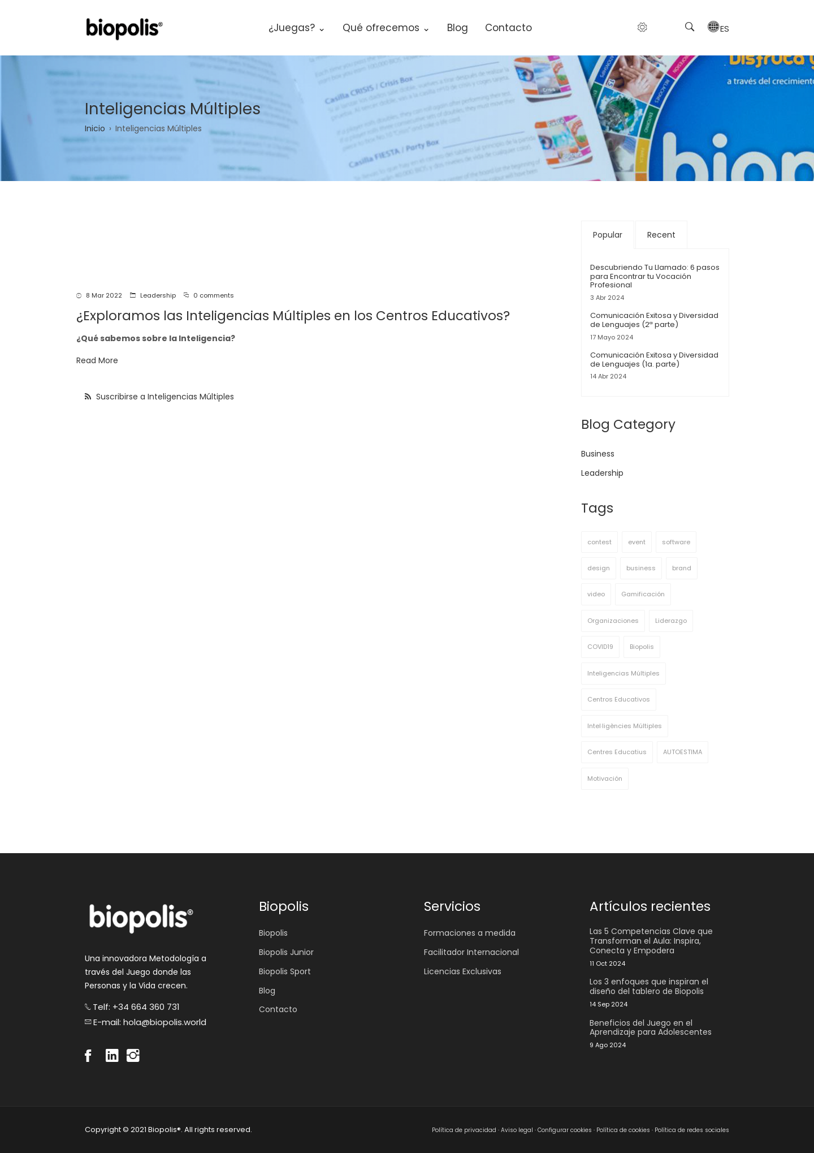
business (641, 568)
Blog (457, 28)
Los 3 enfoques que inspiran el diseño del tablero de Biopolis (649, 986)
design (598, 568)
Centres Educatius (617, 751)
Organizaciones (613, 620)
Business (597, 453)
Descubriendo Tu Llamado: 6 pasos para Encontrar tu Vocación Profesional (655, 276)
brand (681, 568)
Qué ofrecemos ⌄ (386, 28)
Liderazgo (671, 620)
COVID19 (600, 646)
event (637, 542)
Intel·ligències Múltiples (624, 725)
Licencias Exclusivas (462, 971)
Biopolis (642, 646)
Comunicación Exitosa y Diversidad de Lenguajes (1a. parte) (654, 359)
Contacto (508, 28)
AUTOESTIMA (682, 751)
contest (599, 542)
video (596, 594)
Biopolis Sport (285, 971)
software (676, 542)
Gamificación (643, 594)
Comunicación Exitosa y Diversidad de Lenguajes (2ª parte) (654, 320)
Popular (607, 234)
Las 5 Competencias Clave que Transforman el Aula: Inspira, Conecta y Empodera (651, 941)
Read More (97, 360)
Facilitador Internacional (471, 952)
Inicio (95, 128)
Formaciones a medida (470, 933)
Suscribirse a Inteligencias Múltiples (164, 396)
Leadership (158, 295)
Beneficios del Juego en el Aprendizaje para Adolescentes (651, 1028)
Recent (661, 234)
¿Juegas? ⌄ (297, 28)
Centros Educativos (618, 699)
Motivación (604, 778)
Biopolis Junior (286, 952)
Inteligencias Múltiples (623, 673)
